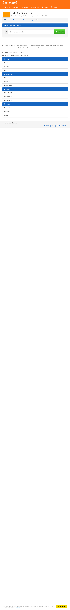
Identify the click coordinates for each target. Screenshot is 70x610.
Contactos (35, 7)
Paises (54, 7)
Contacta (62, 126)
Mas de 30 (8, 97)
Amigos (7, 63)
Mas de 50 (8, 100)
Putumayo (30, 20)
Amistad (16, 7)
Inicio (7, 7)
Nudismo (7, 78)
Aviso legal (48, 126)
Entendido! (61, 606)
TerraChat (8, 20)
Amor (6, 66)
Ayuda (56, 126)
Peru (6, 115)
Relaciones (8, 85)
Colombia (22, 20)
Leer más (17, 608)
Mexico (7, 112)
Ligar (6, 70)
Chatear (25, 7)
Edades (45, 7)
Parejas (7, 81)
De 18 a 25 (8, 93)
